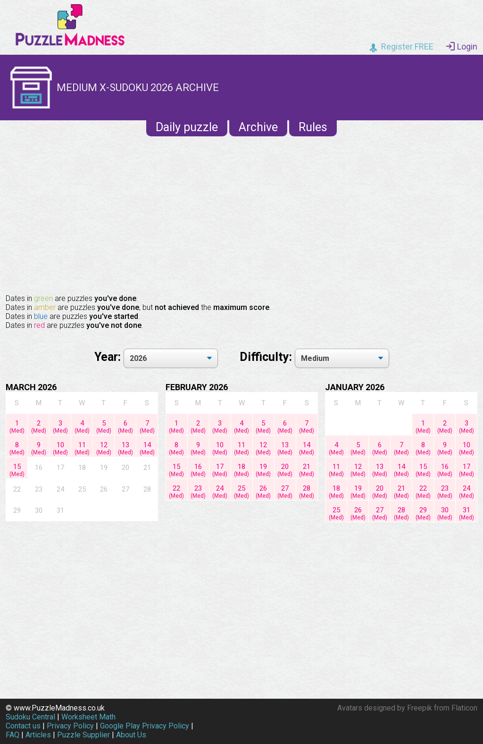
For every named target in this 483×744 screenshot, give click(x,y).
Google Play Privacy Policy (144, 725)
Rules (313, 127)
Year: (109, 357)
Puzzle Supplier (83, 734)
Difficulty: (267, 357)
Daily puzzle (187, 127)
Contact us (23, 725)
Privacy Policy (70, 725)
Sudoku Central (30, 716)
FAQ (12, 734)
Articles (38, 734)
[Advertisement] (241, 214)
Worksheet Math (88, 716)
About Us (131, 734)
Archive (258, 127)
